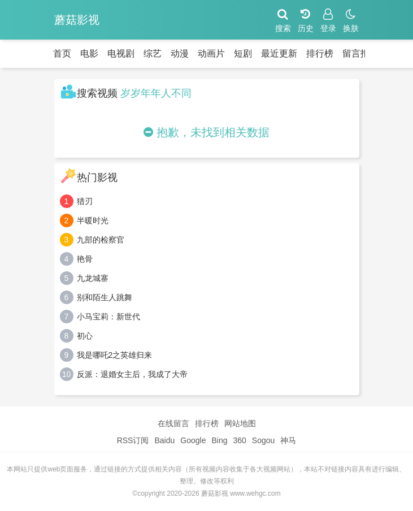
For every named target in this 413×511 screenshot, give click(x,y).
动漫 (180, 53)
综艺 (153, 53)
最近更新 (279, 53)
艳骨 (85, 258)
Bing (219, 440)
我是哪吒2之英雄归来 (115, 355)
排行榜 (319, 53)
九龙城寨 (92, 278)
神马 (288, 440)
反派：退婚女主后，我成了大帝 (132, 374)
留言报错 (360, 53)
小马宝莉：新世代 (108, 316)
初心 (85, 335)
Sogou (263, 440)
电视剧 (120, 53)
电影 (89, 53)
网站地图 (240, 423)
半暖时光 (92, 220)
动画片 (211, 53)
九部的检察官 (100, 239)
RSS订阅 (133, 440)
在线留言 (173, 423)
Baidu (164, 440)
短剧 (243, 53)
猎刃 (85, 201)
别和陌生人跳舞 (104, 297)
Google (193, 440)
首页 (62, 53)
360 (239, 440)
